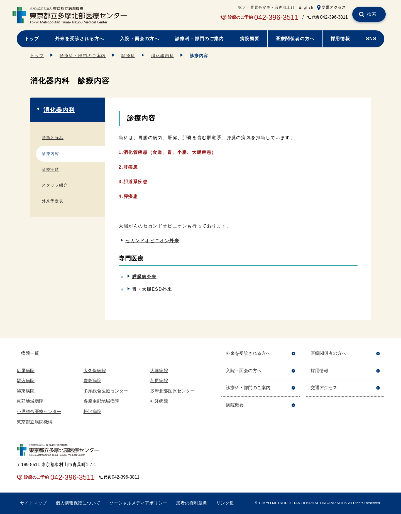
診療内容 (50, 153)
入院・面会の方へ (139, 38)
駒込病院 (26, 380)
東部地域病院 (30, 401)
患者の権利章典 (191, 503)
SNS (371, 38)
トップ (32, 38)
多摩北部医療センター (172, 391)
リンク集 (225, 503)
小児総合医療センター (39, 411)
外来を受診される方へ (79, 38)
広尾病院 (26, 370)
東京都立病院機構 (34, 422)
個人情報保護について (78, 503)
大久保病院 (95, 370)
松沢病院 (92, 411)
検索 (372, 14)
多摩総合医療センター (106, 391)
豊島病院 (92, 380)
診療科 (128, 55)
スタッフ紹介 (55, 185)
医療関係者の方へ (295, 38)
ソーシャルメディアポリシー (138, 503)
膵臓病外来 (144, 276)
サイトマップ (33, 503)
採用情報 (340, 38)
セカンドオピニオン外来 (152, 240)
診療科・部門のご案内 (199, 38)
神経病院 (159, 401)
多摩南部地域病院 (101, 401)
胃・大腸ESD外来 (152, 289)
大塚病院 (159, 370)
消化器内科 (162, 55)
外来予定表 (52, 201)
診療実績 (50, 169)
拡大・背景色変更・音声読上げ (266, 7)
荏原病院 (159, 380)
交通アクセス (334, 7)
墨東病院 (26, 391)
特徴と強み (52, 137)
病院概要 (250, 38)
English (306, 7)
